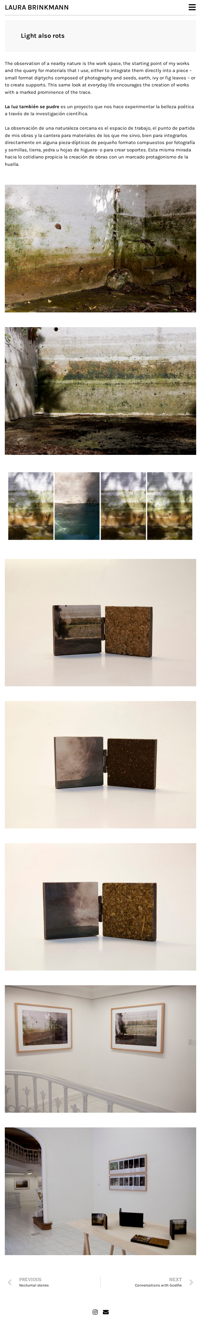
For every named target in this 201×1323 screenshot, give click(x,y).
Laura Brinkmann (37, 7)
